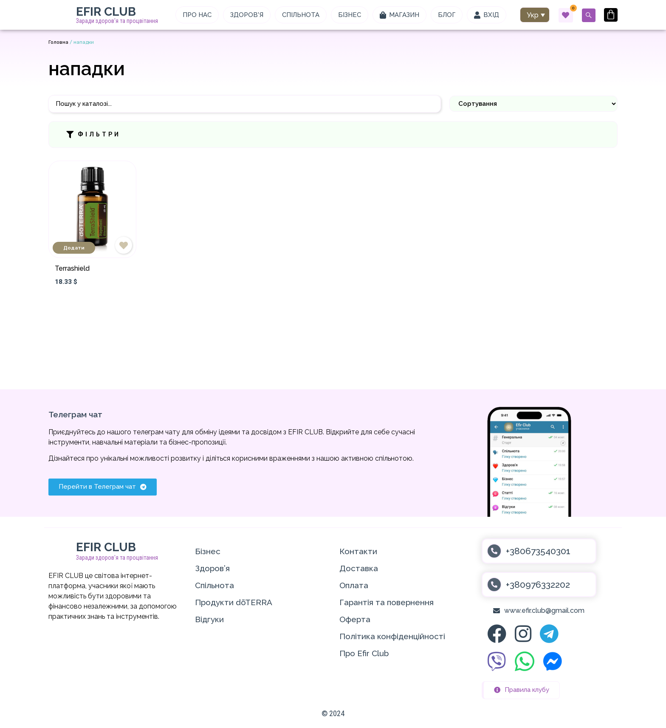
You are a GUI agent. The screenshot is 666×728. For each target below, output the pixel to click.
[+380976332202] (494, 584)
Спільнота (214, 585)
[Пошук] (244, 104)
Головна (58, 42)
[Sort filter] (533, 104)
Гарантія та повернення (386, 602)
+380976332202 (538, 584)
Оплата (353, 585)
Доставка (358, 568)
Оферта (354, 619)
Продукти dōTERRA (233, 602)
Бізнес (207, 551)
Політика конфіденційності (392, 636)
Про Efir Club (364, 653)
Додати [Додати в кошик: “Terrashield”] (74, 248)
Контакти (358, 551)
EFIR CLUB (106, 12)
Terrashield (72, 268)
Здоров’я (212, 568)
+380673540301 (538, 551)
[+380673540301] (494, 551)
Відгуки (209, 619)
